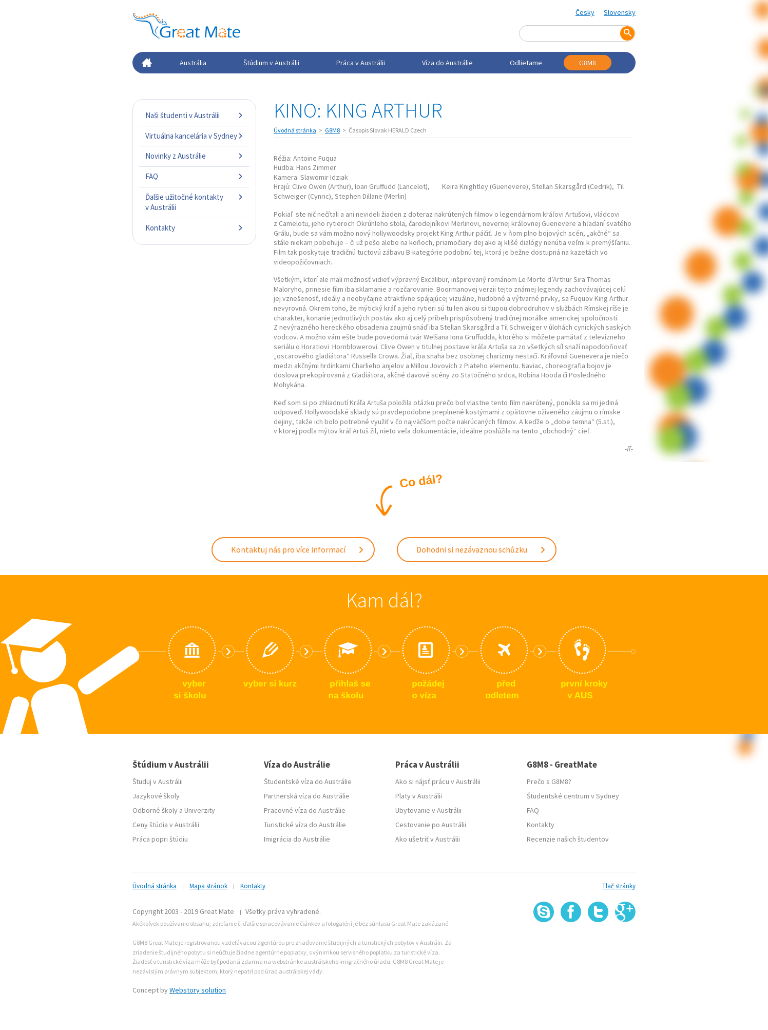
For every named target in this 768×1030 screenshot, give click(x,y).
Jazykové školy (156, 795)
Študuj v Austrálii (157, 781)
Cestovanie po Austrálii (430, 824)
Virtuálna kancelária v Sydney (194, 136)
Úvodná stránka (295, 130)
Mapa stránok (208, 886)
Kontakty (194, 228)
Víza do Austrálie (447, 62)
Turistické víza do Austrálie (305, 824)
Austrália (193, 62)
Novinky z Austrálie (194, 156)
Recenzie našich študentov (568, 839)
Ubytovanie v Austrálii (428, 810)
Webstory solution (197, 990)
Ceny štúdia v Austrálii (165, 824)
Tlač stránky (619, 886)
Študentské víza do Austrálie (308, 781)
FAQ (194, 176)
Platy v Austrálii (418, 795)
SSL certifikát (598, 945)
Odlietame (526, 62)
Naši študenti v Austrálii (194, 115)
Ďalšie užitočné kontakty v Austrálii (194, 202)
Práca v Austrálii (360, 62)
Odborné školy (155, 810)
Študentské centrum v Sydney (573, 795)
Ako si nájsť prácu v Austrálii (438, 781)
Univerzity (199, 810)
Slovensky (620, 12)
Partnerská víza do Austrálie (307, 795)
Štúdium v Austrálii (271, 62)
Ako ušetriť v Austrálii (427, 839)
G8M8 (587, 62)
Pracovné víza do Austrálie (304, 810)
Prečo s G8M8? (549, 781)
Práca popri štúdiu (160, 839)
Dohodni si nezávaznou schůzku (481, 549)
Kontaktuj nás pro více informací (297, 549)
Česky (584, 12)
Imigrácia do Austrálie (297, 839)
